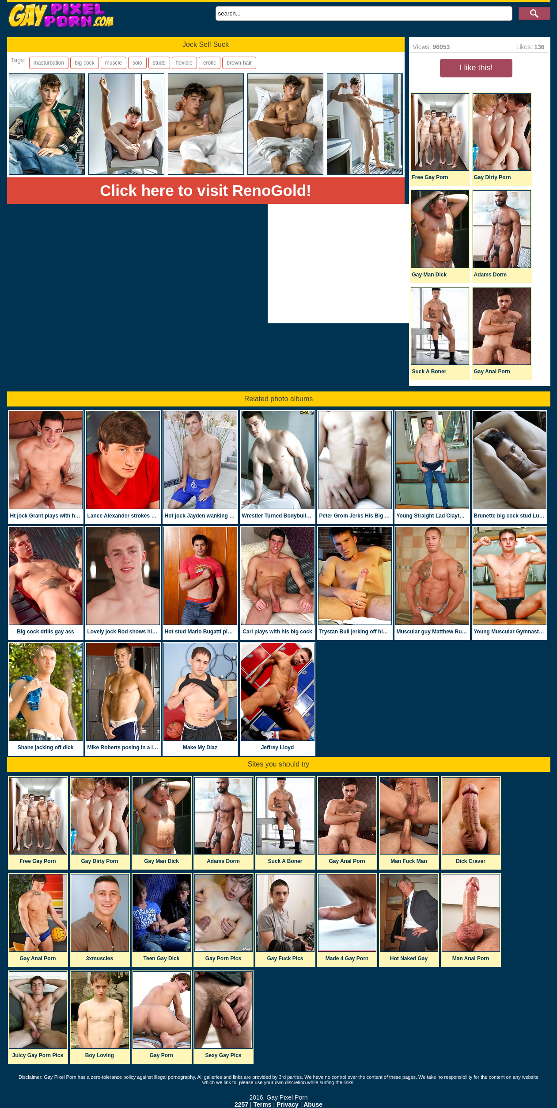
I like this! (476, 67)
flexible (184, 63)
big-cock (85, 63)
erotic (209, 63)
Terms (263, 1104)
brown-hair (239, 63)
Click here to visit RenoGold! (205, 190)
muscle (113, 63)
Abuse (312, 1104)
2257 (241, 1104)
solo (137, 63)
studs (159, 63)
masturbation (49, 63)
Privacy (288, 1104)
